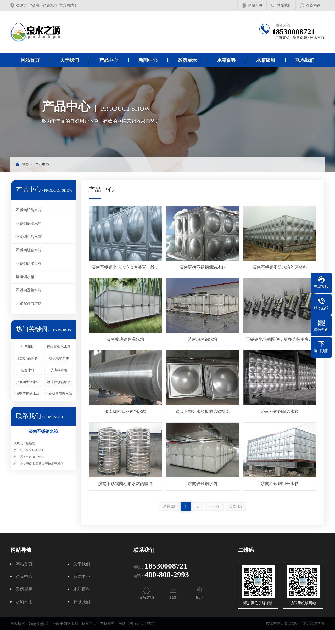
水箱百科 (226, 60)
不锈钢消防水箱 (29, 210)
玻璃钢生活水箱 (28, 382)
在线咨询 (313, 5)
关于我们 (69, 60)
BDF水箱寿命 (28, 358)
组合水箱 (28, 370)
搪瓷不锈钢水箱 (28, 394)
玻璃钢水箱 (25, 277)
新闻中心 (147, 60)
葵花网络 (291, 624)
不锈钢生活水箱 (29, 237)
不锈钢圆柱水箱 (29, 290)
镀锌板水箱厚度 (59, 382)
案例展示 (187, 60)
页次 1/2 (235, 506)
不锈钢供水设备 (29, 263)
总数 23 (169, 506)
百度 (140, 624)
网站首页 (255, 5)
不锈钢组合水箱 (29, 250)
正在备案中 (105, 624)
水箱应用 (265, 60)
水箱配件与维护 (29, 303)
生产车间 (28, 347)
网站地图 (125, 624)
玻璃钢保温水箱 (59, 347)
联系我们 (284, 5)
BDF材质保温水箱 (58, 394)
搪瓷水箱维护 (59, 358)
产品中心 (108, 60)
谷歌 (150, 624)
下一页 (213, 506)
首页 (25, 164)
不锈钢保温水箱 (29, 223)
